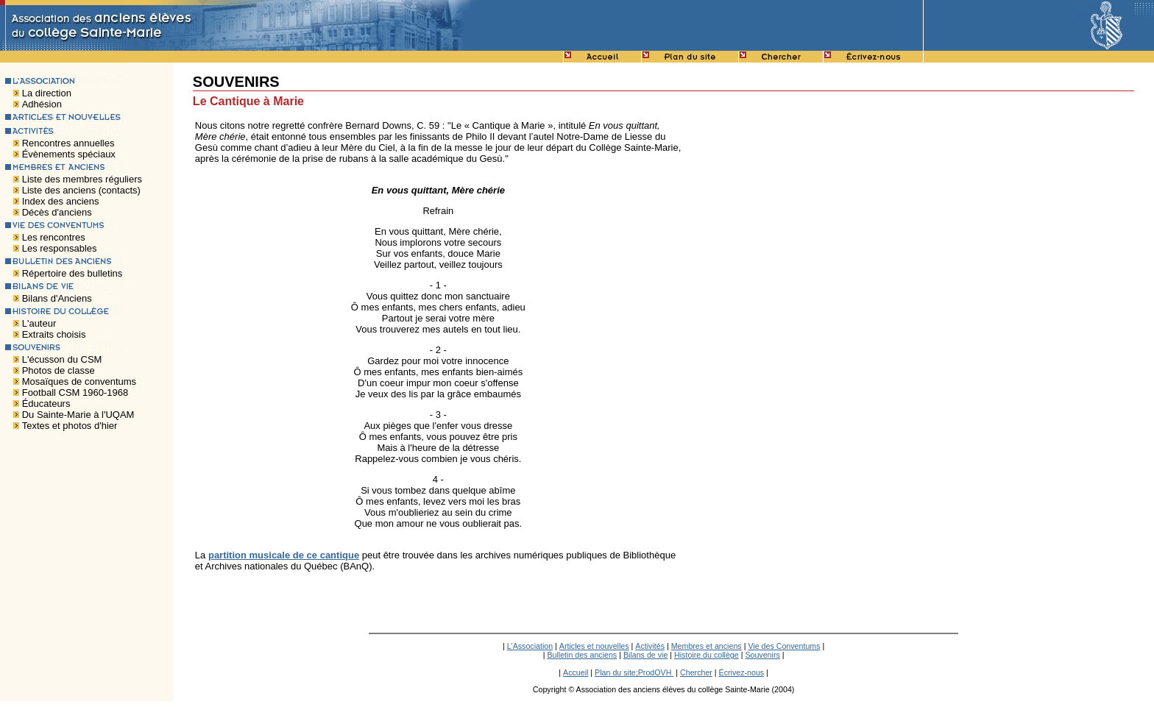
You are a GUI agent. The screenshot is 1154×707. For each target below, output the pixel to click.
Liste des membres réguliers (82, 179)
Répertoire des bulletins (72, 273)
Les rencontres (53, 237)
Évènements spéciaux (69, 154)
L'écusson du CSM (62, 359)
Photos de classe (58, 370)
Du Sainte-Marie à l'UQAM (78, 414)
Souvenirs (762, 654)
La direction (46, 93)
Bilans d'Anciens (57, 298)
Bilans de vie (645, 654)
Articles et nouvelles (594, 646)
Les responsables (59, 248)
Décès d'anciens (57, 212)
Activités (650, 646)
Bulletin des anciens (582, 654)
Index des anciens (60, 201)
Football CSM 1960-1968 (75, 392)
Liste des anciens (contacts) (81, 190)
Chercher (696, 672)
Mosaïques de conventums (79, 381)
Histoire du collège (706, 654)
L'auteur (39, 323)
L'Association (530, 646)
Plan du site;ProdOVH (634, 672)
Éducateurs (46, 403)
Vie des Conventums (784, 646)
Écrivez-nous (742, 672)
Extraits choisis (54, 334)
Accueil (575, 672)
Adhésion (42, 104)
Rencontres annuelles (68, 143)
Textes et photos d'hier (70, 425)
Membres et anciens (706, 646)
